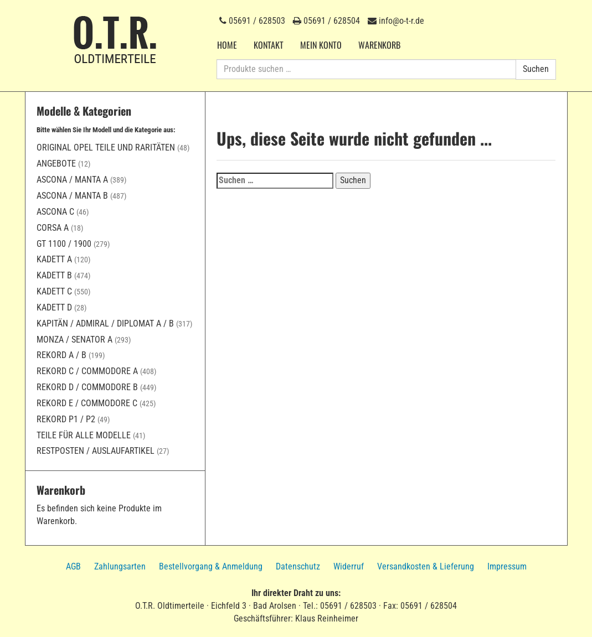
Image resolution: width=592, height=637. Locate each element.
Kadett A (54, 259)
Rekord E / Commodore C (87, 403)
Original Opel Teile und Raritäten (106, 147)
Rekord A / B (61, 355)
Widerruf (348, 566)
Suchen (536, 69)
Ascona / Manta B (72, 195)
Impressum (507, 566)
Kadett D (54, 307)
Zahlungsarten (120, 566)
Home (227, 44)
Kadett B (54, 275)
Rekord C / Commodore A (87, 371)
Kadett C (54, 291)
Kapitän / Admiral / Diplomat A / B (105, 323)
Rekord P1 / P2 (66, 419)
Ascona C (55, 211)
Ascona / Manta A (72, 179)
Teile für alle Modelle (84, 435)
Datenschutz (298, 566)
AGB (73, 566)
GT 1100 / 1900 (64, 244)
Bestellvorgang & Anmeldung (210, 566)
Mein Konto (321, 44)
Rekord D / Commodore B (87, 387)
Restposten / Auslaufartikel (96, 451)
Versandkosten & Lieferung (425, 566)
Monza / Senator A (74, 339)
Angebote (56, 163)
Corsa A (53, 227)
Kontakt (269, 44)
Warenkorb (379, 44)
